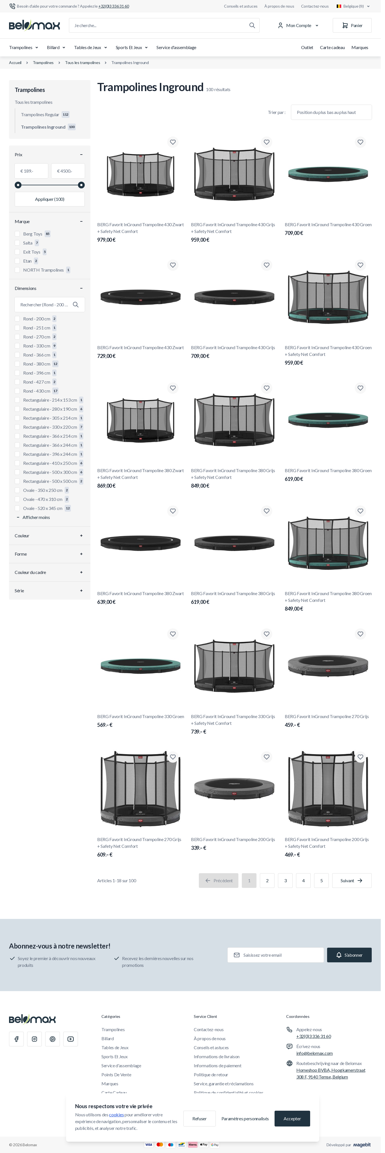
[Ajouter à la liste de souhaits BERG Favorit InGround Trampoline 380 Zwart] (173, 511)
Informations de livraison (217, 1056)
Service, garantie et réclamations (223, 1083)
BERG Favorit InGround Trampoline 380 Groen (328, 475)
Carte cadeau (332, 47)
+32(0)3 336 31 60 (313, 1036)
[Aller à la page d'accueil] (34, 25)
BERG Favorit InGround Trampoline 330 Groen (140, 721)
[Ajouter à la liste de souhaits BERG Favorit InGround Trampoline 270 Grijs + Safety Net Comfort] (173, 757)
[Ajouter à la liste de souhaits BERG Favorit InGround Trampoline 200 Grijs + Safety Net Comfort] (360, 757)
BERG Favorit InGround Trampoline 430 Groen (328, 229)
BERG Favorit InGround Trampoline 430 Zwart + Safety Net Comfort (140, 233)
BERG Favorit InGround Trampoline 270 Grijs (328, 721)
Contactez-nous (315, 6)
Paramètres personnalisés (245, 1118)
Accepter (292, 1118)
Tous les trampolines (82, 62)
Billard (57, 47)
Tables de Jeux (91, 47)
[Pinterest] (52, 1039)
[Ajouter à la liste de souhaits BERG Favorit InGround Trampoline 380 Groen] (360, 388)
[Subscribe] (349, 955)
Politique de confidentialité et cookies (229, 1092)
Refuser (199, 1118)
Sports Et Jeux (133, 47)
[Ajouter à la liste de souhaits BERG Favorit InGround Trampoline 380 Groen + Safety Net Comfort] (360, 511)
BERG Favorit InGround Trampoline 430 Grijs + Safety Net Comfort (234, 233)
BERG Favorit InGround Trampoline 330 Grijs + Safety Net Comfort (234, 725)
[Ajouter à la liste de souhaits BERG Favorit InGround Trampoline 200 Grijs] (266, 757)
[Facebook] (16, 1039)
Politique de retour (211, 1074)
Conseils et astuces (241, 6)
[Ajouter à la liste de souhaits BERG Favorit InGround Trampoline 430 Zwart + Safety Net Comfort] (173, 142)
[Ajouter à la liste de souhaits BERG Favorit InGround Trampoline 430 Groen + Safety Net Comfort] (360, 265)
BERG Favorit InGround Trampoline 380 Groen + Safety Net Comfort (328, 602)
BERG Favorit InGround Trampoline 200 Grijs (234, 844)
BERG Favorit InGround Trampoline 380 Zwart (140, 598)
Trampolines (24, 47)
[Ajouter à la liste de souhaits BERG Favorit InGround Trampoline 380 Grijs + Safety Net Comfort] (266, 388)
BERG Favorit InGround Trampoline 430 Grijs (234, 352)
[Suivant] (352, 880)
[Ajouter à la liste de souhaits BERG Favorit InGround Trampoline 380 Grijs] (266, 511)
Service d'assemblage (176, 47)
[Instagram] (34, 1039)
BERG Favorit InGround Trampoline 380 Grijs (234, 598)
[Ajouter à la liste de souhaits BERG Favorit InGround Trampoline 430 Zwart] (173, 265)
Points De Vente (116, 1074)
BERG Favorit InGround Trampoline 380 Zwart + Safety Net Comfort (140, 479)
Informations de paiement (217, 1065)
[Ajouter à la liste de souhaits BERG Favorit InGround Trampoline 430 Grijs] (266, 265)
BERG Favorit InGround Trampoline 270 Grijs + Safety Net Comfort (140, 848)
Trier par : (277, 112)
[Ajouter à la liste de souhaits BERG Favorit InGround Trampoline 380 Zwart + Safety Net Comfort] (173, 388)
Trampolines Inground (130, 62)
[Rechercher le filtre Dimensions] (50, 304)
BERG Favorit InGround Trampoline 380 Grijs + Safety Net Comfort (234, 479)
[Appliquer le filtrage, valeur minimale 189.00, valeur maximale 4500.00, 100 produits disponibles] (50, 199)
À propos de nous (279, 6)
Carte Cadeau (114, 1092)
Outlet (307, 47)
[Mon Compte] (299, 25)
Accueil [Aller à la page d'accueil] (15, 62)
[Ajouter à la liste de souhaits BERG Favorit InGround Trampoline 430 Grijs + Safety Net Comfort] (266, 142)
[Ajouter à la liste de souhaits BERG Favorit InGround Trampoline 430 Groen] (360, 142)
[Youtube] (70, 1039)
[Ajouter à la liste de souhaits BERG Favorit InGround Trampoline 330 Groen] (173, 634)
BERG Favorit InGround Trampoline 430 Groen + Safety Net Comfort (328, 356)
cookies (116, 1114)
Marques (359, 47)
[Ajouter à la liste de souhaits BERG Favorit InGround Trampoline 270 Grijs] (360, 634)
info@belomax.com (314, 1053)
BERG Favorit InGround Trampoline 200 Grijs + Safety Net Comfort (328, 848)
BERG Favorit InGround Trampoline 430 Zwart (140, 352)
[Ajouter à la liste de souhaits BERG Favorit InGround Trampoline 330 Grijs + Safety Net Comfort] (266, 634)
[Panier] (352, 25)
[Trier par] (331, 112)
